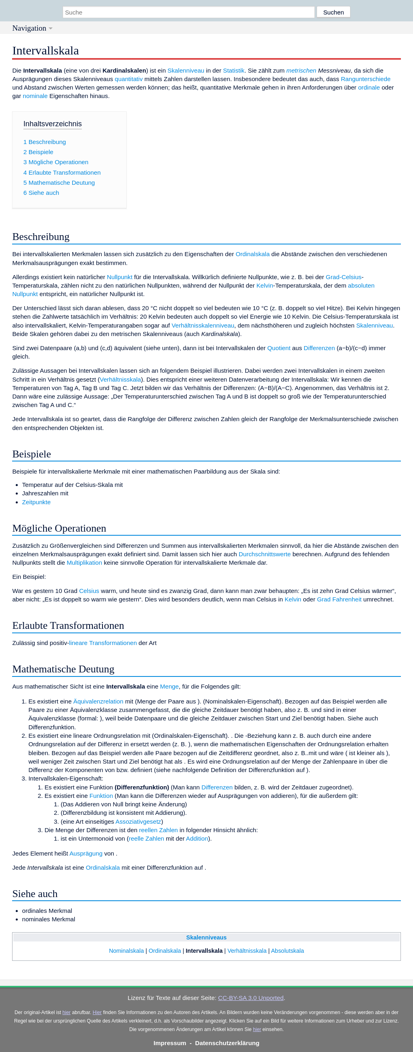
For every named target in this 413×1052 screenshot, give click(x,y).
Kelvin (265, 285)
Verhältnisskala (120, 379)
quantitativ (129, 78)
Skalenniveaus (206, 937)
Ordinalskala (252, 253)
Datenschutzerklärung (227, 1042)
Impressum (170, 1042)
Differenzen (319, 347)
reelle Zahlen (146, 838)
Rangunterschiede (365, 78)
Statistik (233, 70)
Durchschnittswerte (265, 554)
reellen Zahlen (158, 830)
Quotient (278, 347)
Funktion (101, 795)
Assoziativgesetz (138, 821)
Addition (197, 838)
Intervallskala (204, 951)
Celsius (89, 590)
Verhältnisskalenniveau (202, 325)
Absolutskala (287, 951)
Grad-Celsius (344, 276)
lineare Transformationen (103, 642)
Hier (97, 1012)
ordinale (369, 87)
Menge (169, 686)
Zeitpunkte (36, 502)
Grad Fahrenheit (339, 599)
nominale (35, 95)
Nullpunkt (119, 276)
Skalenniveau (185, 70)
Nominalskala (126, 951)
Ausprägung (85, 853)
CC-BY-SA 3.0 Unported (251, 997)
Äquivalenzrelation (98, 701)
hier (67, 1012)
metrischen (301, 70)
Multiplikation (84, 562)
